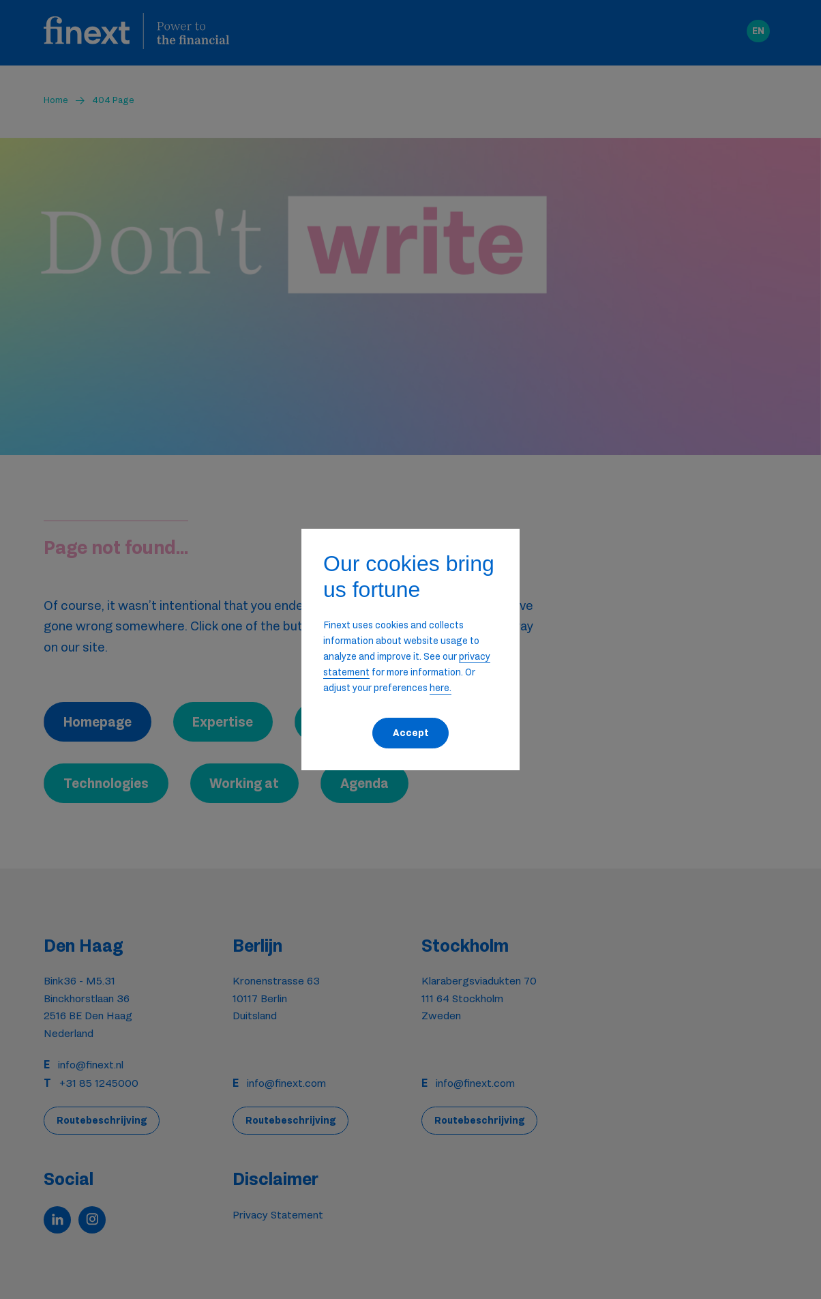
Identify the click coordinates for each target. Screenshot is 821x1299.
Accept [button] (411, 733)
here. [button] (440, 688)
